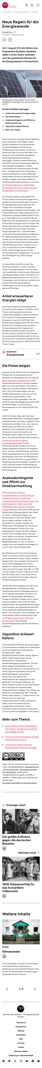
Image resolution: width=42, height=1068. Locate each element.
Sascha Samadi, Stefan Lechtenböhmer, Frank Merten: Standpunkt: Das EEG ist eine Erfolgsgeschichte (21, 729)
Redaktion (9, 32)
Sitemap (21, 1031)
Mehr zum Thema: (12, 130)
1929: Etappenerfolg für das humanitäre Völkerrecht (18, 887)
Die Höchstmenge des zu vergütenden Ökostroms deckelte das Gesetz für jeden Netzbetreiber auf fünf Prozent (19, 188)
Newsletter (21, 1035)
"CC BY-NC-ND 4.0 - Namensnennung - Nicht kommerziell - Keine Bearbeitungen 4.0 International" (20, 769)
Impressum (21, 1022)
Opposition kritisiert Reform (17, 126)
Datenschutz (21, 1027)
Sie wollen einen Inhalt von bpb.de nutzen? (19, 783)
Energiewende (15, 353)
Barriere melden (21, 1051)
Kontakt (21, 1043)
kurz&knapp (6, 12)
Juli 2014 (35, 12)
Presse (21, 1047)
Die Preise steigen (12, 117)
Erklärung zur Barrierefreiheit (21, 1055)
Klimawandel (11, 951)
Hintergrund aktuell (21, 12)
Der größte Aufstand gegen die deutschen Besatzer (16, 840)
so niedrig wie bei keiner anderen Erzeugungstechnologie (20, 440)
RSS (21, 1039)
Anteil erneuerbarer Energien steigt (20, 113)
